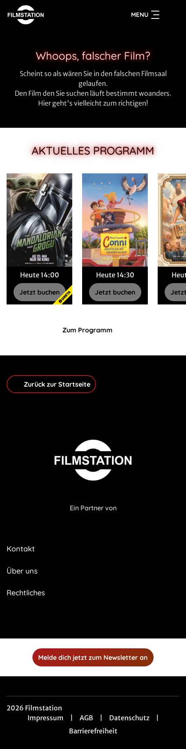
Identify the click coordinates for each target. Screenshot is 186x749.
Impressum (46, 718)
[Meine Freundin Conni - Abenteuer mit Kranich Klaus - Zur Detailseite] (115, 220)
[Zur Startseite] (52, 15)
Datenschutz (129, 718)
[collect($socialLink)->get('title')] (84, 620)
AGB (86, 718)
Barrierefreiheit (93, 731)
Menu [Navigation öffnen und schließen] (145, 15)
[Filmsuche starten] (171, 15)
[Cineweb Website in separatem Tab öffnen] (93, 517)
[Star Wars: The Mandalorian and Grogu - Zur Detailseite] (39, 220)
